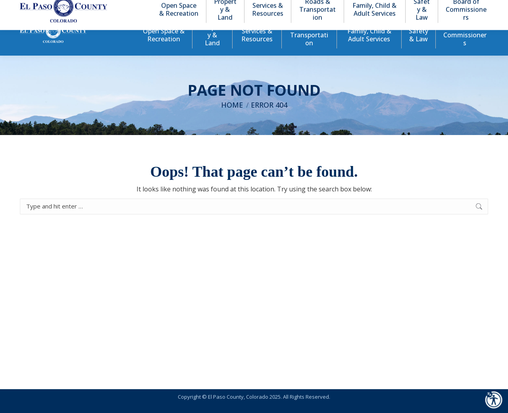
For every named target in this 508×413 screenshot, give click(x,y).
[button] (449, 7)
